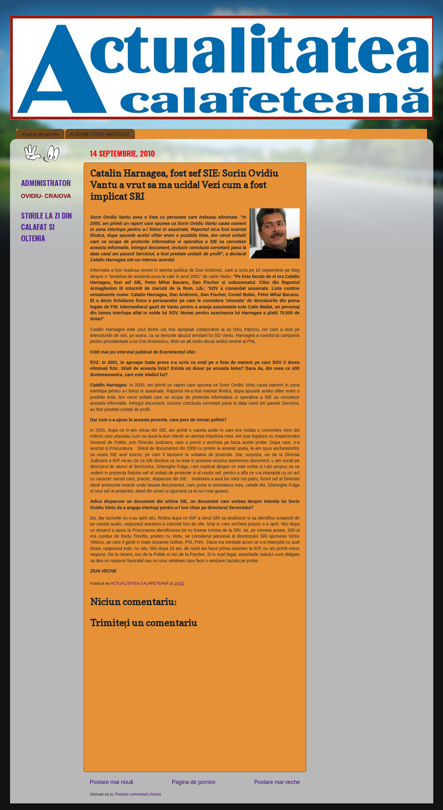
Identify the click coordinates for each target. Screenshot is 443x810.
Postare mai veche (277, 782)
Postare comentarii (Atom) (138, 794)
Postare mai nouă (111, 782)
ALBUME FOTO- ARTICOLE (99, 134)
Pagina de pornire (40, 134)
